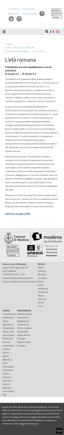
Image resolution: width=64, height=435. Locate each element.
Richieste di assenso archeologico (9, 342)
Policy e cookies (24, 328)
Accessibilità (22, 331)
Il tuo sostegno (29, 13)
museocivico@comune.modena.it (18, 278)
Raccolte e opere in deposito (7, 384)
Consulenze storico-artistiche (8, 374)
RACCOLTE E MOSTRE (24, 47)
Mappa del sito (23, 335)
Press (40, 306)
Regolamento (23, 321)
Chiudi (59, 430)
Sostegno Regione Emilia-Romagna (24, 342)
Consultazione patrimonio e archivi (9, 318)
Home (8, 47)
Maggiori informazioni (29, 423)
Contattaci (14, 9)
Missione (42, 274)
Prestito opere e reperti (6, 353)
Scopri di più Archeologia (16, 51)
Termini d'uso (23, 324)
